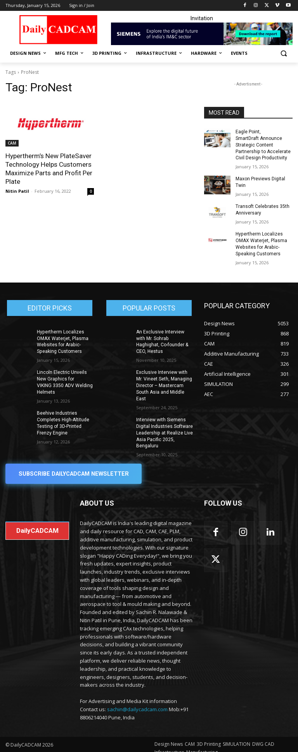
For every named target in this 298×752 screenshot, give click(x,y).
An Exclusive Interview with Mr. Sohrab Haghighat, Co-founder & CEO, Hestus (164, 337)
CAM (12, 143)
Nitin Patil (17, 191)
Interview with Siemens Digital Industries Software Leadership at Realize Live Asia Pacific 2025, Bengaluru (164, 425)
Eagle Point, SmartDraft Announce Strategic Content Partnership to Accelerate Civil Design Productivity (263, 145)
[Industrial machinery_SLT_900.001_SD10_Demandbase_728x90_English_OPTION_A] (202, 34)
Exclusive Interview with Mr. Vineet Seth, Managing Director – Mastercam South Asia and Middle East (164, 378)
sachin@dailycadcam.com (137, 701)
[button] (283, 53)
